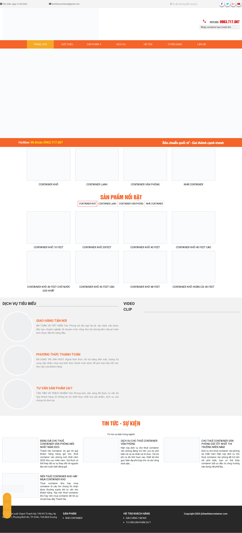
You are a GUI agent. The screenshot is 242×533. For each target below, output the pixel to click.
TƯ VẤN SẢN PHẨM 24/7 (138, 522)
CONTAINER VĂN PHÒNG (145, 184)
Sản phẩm (93, 44)
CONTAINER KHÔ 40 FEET (145, 247)
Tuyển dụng (175, 44)
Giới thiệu (67, 44)
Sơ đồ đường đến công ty (183, 4)
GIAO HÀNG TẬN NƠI (136, 518)
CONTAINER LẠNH (96, 184)
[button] (18, 93)
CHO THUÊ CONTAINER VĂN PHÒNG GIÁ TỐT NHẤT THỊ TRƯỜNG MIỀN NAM (217, 443)
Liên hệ (201, 44)
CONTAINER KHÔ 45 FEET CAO (96, 286)
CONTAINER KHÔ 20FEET (96, 247)
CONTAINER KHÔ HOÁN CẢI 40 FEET (193, 286)
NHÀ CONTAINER (193, 184)
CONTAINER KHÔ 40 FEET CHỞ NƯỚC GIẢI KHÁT (48, 288)
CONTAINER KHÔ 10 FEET (48, 247)
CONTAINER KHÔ (48, 184)
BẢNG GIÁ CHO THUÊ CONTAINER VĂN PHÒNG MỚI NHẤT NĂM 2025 (57, 443)
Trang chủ (40, 44)
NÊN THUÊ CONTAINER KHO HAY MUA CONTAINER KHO (58, 478)
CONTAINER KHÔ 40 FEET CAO (193, 247)
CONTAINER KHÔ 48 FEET (145, 286)
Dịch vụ (121, 44)
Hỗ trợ (148, 44)
